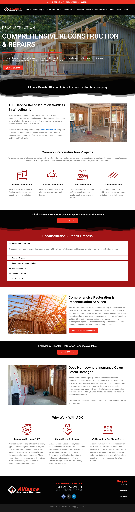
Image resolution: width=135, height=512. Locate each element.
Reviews (118, 10)
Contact (125, 10)
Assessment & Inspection (21, 243)
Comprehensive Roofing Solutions (25, 263)
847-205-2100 (69, 487)
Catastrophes (69, 10)
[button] (67, 243)
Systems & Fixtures (19, 273)
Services (124, 485)
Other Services (101, 10)
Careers (111, 10)
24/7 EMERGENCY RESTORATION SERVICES (67, 2)
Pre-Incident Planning (53, 10)
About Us (123, 491)
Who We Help (39, 10)
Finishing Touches (19, 279)
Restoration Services (84, 10)
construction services (48, 130)
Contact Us (123, 496)
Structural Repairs (19, 258)
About (28, 10)
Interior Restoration (19, 268)
